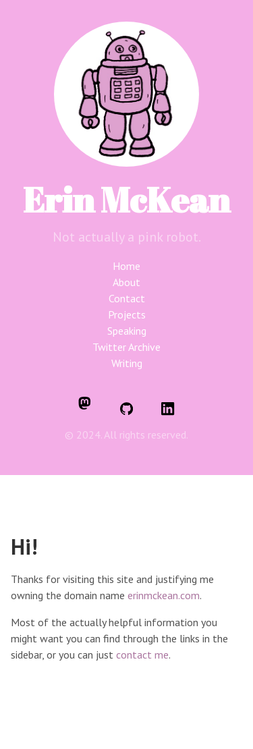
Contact (127, 298)
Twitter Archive (126, 347)
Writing (126, 363)
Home (126, 266)
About (126, 282)
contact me (142, 654)
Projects (127, 314)
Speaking (126, 330)
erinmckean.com (164, 595)
